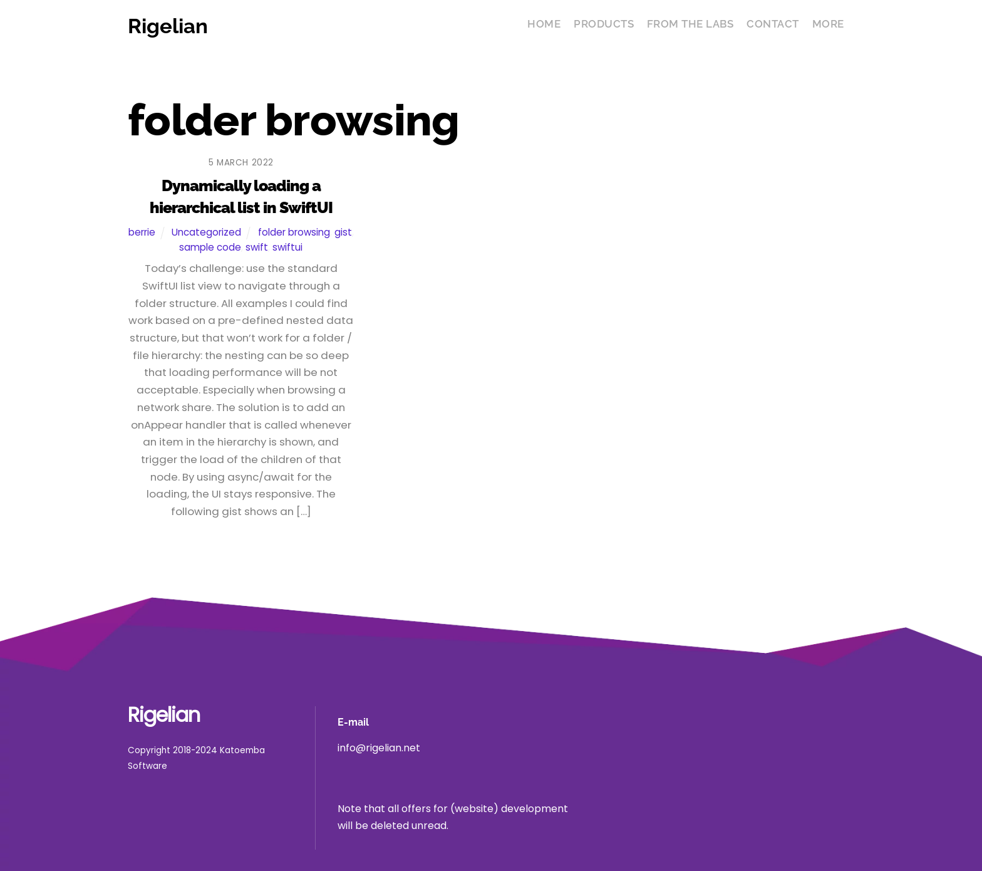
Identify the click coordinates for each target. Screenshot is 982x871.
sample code (210, 247)
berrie (141, 232)
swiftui (287, 247)
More (828, 24)
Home (544, 24)
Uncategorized (206, 232)
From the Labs (690, 24)
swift (257, 247)
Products (604, 24)
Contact (773, 24)
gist (343, 232)
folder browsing (294, 232)
